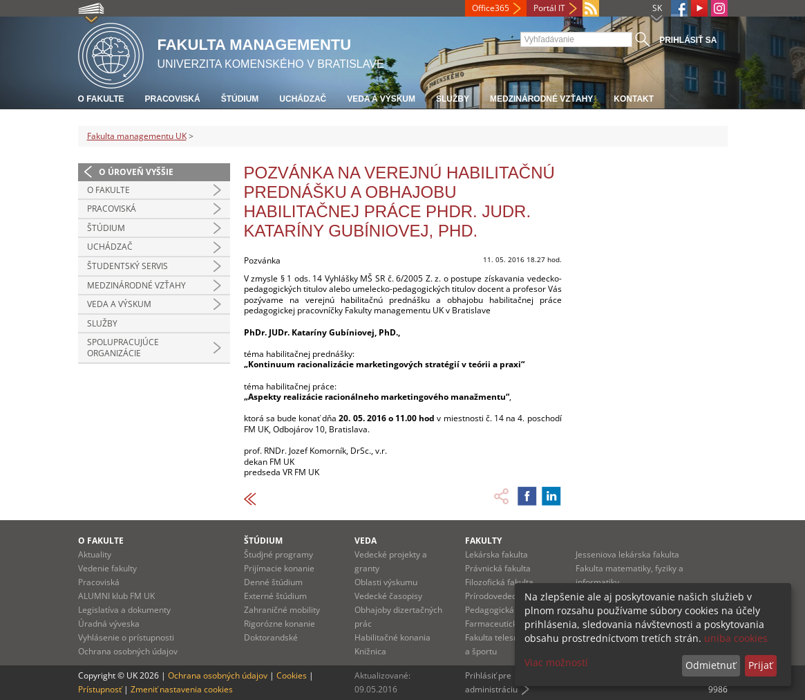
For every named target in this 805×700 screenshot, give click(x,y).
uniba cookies (736, 638)
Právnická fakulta (498, 568)
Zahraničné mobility (282, 610)
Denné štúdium (273, 582)
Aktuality (94, 554)
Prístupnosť (100, 689)
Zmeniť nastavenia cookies (182, 689)
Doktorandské (271, 637)
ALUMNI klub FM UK (116, 596)
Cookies (291, 675)
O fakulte (101, 99)
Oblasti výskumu (385, 582)
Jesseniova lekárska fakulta (627, 554)
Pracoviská (172, 99)
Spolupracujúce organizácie (123, 347)
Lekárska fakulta (496, 554)
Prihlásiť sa (688, 40)
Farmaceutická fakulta (507, 623)
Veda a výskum (381, 99)
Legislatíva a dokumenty (124, 610)
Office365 (490, 8)
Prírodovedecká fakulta (509, 596)
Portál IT (549, 8)
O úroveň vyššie (136, 172)
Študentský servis (127, 266)
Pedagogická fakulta (503, 610)
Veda (365, 540)
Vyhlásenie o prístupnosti (126, 637)
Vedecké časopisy (388, 596)
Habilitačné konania (392, 637)
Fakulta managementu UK (137, 136)
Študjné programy (278, 554)
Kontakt (634, 99)
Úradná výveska (109, 623)
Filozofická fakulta (499, 582)
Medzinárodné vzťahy (541, 99)
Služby (452, 99)
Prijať (760, 665)
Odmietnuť (710, 665)
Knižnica (370, 651)
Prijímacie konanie (279, 568)
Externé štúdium (275, 596)
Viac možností (556, 662)
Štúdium (240, 99)
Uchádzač (302, 99)
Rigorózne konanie (279, 623)
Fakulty (483, 540)
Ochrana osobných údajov (128, 651)
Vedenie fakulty (107, 568)
